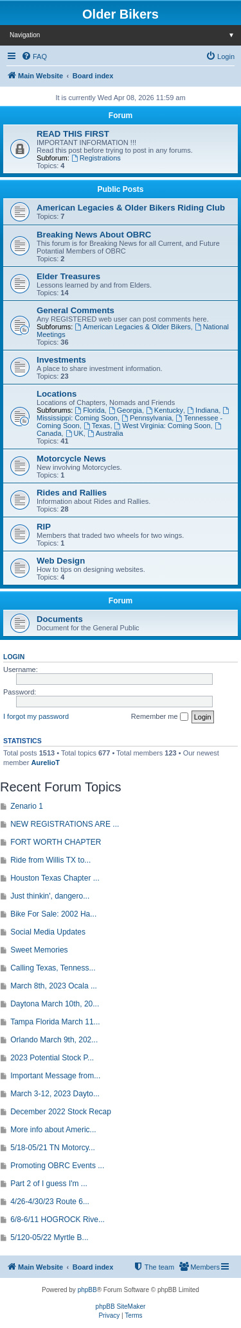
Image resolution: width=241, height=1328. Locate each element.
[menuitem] (34, 56)
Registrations (96, 158)
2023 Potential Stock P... (52, 1057)
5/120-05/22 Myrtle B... (49, 1237)
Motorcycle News (71, 458)
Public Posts (120, 189)
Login (13, 656)
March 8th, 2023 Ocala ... (53, 985)
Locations (56, 394)
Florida (89, 410)
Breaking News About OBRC (94, 234)
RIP (44, 526)
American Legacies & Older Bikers (132, 327)
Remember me (159, 716)
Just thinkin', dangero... (49, 896)
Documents (60, 619)
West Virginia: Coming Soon (162, 425)
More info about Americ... (53, 1129)
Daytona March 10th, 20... (54, 1003)
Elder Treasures (68, 276)
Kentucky (164, 410)
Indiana (203, 410)
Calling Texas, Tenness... (52, 967)
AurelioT (45, 762)
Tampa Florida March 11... (55, 1021)
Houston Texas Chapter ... (55, 878)
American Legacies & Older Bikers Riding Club (131, 207)
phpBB (87, 1289)
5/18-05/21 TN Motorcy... (52, 1147)
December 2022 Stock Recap (60, 1111)
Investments (61, 360)
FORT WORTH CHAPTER (55, 842)
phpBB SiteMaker (121, 1306)
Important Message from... (55, 1075)
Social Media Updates (47, 931)
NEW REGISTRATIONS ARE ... (64, 824)
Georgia (125, 410)
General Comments (75, 310)
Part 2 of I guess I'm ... (48, 1183)
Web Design (61, 560)
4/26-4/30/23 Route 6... (49, 1201)
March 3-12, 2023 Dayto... (55, 1093)
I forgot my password (36, 716)
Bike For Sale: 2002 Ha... (53, 914)
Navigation (125, 35)
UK (75, 433)
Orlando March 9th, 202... (54, 1039)
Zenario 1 (26, 806)
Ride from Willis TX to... (50, 860)
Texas (97, 425)
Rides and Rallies (72, 492)
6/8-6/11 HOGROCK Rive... (57, 1219)
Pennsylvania (146, 418)
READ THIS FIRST (73, 134)
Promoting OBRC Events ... (57, 1165)
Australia (105, 433)
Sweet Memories (38, 949)
